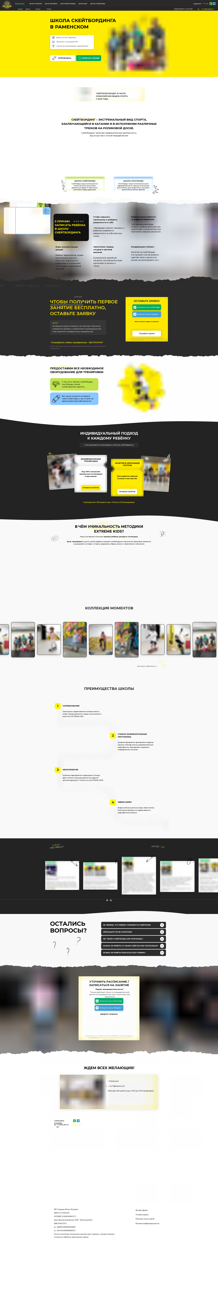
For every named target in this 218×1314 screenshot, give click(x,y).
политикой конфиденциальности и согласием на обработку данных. (150, 340)
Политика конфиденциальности (147, 1223)
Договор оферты (142, 1210)
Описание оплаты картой (145, 1219)
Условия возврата (142, 1215)
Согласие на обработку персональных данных (71, 1237)
